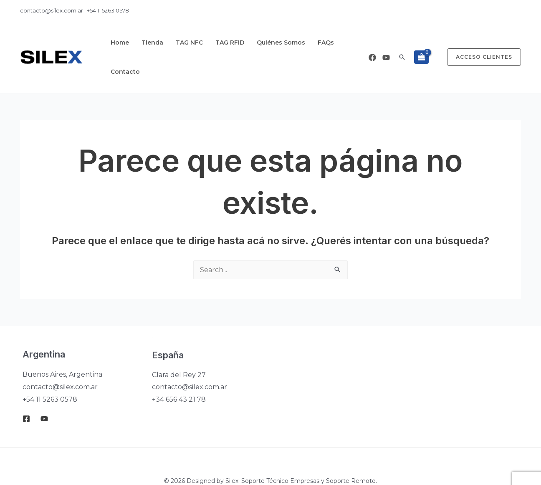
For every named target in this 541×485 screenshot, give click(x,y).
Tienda (146, 42)
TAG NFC (178, 42)
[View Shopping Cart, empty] (421, 42)
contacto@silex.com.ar (52, 10)
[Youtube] (386, 43)
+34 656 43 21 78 (179, 370)
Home (118, 42)
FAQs (303, 42)
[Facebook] (372, 43)
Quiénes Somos (262, 42)
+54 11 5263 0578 (108, 10)
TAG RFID (215, 42)
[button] (402, 42)
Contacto (334, 42)
